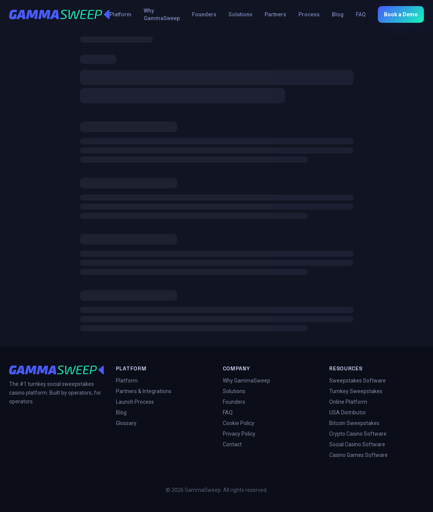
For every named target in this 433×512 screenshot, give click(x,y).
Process (309, 14)
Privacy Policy (239, 434)
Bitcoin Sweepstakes (354, 423)
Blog (338, 14)
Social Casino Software (357, 444)
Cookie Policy (238, 423)
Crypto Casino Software (358, 434)
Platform (120, 14)
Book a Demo (401, 14)
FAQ (361, 14)
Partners (275, 14)
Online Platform (348, 402)
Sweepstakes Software (357, 381)
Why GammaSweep (162, 14)
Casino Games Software (358, 455)
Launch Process (135, 402)
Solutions (240, 14)
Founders (204, 14)
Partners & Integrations (143, 391)
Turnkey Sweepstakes (355, 391)
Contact (232, 444)
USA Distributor (347, 412)
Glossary (126, 423)
